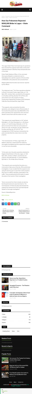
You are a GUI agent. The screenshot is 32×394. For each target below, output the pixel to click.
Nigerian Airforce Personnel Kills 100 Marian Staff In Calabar (19, 366)
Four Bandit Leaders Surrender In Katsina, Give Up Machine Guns (19, 373)
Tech (18, 331)
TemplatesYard (15, 384)
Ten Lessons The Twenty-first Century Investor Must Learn (20, 359)
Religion (16, 319)
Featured (7, 16)
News (13, 331)
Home (3, 16)
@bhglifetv (4, 391)
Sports (16, 322)
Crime (6, 199)
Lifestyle (16, 317)
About (15, 382)
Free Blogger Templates (20, 385)
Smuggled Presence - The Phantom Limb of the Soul (19, 286)
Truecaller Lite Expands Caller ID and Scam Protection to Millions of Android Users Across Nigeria (20, 294)
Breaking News (6, 331)
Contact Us (20, 382)
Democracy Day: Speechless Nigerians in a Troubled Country (18, 279)
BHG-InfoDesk (5, 29)
